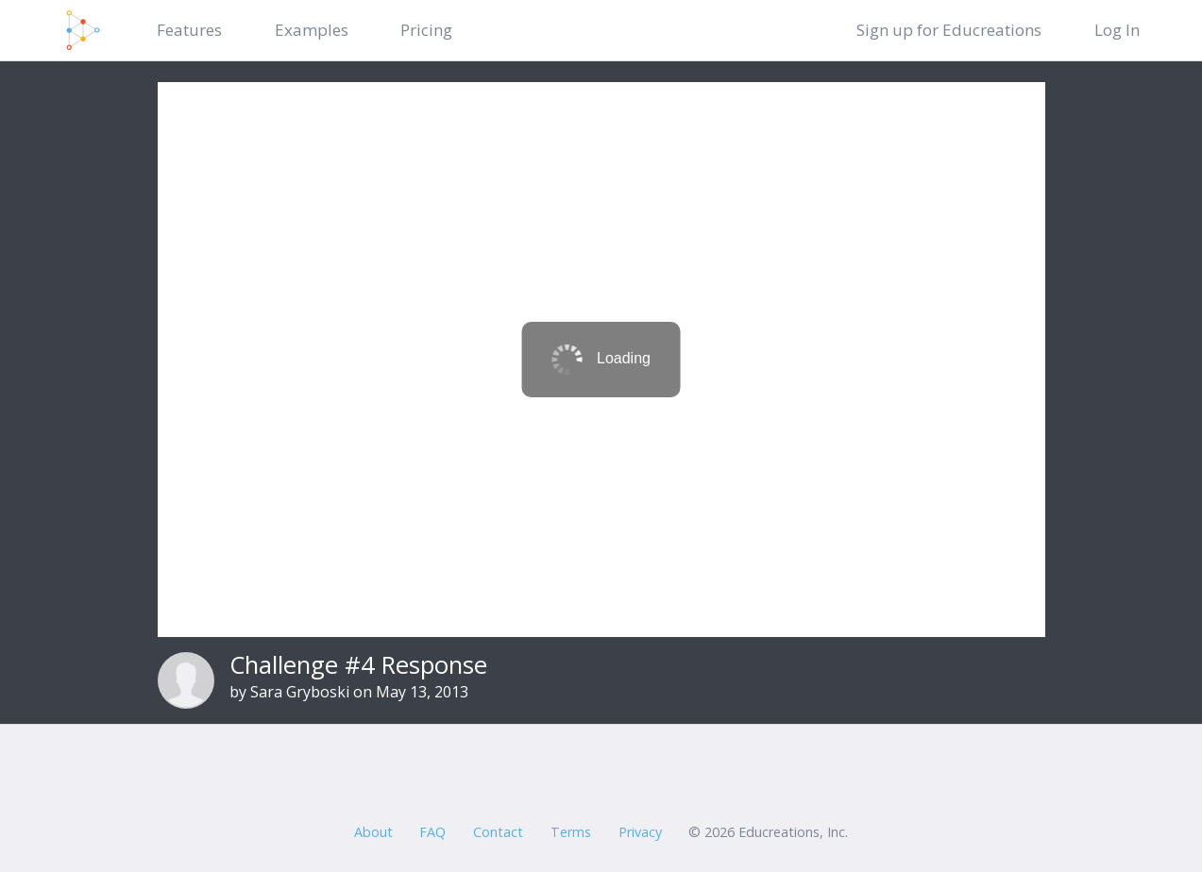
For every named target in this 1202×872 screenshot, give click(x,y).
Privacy (640, 832)
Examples (311, 30)
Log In (1117, 30)
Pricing (426, 30)
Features (189, 30)
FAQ (432, 832)
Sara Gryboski (299, 691)
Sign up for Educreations (948, 30)
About (373, 832)
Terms (570, 832)
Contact (498, 832)
